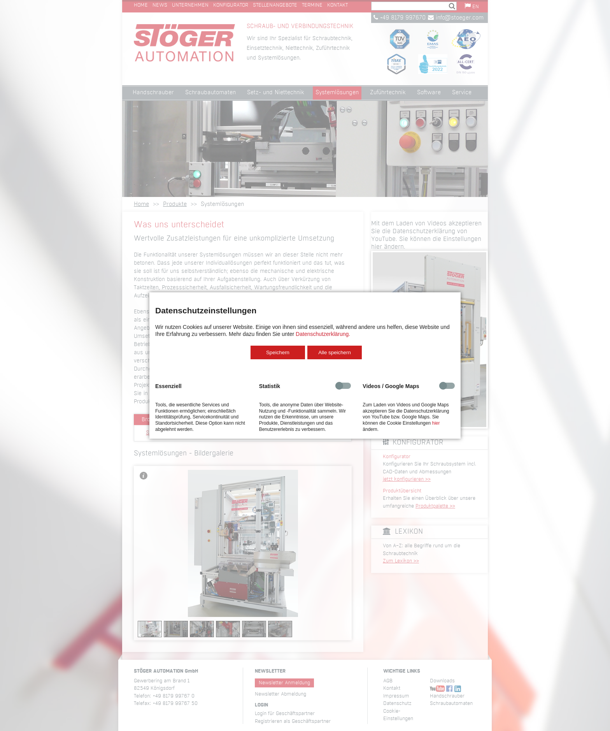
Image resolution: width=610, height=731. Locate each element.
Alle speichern (334, 352)
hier (436, 423)
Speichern (277, 352)
